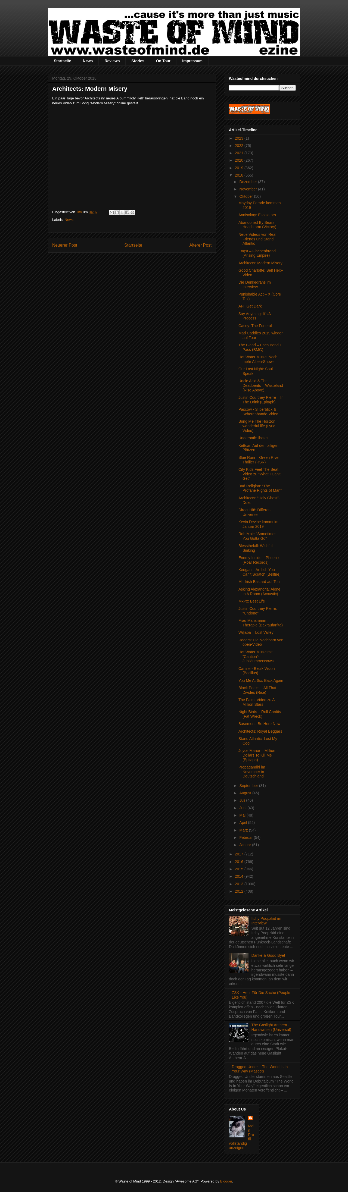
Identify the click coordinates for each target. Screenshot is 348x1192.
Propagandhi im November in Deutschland (251, 772)
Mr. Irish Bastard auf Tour (259, 581)
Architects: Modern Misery (260, 263)
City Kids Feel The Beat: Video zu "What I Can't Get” (259, 474)
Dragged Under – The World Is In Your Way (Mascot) (260, 1069)
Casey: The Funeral (255, 326)
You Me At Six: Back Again (260, 680)
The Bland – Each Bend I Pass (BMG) (259, 347)
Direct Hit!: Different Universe (255, 512)
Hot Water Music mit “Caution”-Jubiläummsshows (256, 656)
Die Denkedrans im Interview (254, 284)
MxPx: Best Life (251, 601)
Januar (245, 845)
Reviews (112, 61)
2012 (239, 891)
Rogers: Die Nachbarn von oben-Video (260, 642)
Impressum (192, 61)
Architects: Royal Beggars (260, 731)
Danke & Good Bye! (268, 955)
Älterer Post (200, 245)
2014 (239, 876)
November (248, 189)
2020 (239, 160)
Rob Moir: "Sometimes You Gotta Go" (257, 536)
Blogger (226, 1181)
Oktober (246, 196)
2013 (239, 884)
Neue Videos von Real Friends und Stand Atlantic (257, 239)
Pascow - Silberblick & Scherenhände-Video (258, 411)
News (88, 61)
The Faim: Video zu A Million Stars (256, 702)
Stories (137, 61)
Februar (246, 837)
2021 (239, 153)
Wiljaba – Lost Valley (256, 632)
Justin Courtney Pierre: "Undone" (257, 610)
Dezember (248, 182)
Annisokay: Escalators (257, 215)
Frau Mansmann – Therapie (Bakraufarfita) (260, 622)
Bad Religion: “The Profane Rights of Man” (260, 488)
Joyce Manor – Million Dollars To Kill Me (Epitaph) (256, 755)
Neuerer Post (64, 245)
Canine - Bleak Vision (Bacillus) (256, 670)
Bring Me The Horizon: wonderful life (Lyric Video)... (257, 426)
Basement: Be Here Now (259, 724)
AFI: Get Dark (250, 306)
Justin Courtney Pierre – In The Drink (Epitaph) (261, 399)
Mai (242, 815)
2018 (239, 175)
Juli (242, 800)
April (243, 822)
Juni (243, 808)
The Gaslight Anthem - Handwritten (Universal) (271, 1027)
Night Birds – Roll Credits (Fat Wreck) (259, 714)
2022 (239, 145)
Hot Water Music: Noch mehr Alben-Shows (257, 359)
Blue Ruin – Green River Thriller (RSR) (259, 459)
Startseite (62, 61)
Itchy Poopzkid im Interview (266, 920)
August (245, 793)
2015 (239, 869)
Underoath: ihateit (253, 438)
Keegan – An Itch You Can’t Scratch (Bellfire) (259, 571)
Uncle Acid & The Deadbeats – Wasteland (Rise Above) (260, 385)
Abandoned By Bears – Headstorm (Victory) (258, 224)
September (249, 785)
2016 (239, 862)
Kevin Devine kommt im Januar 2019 (258, 524)
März (244, 830)
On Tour (163, 61)
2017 (239, 854)
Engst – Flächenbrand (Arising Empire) (257, 253)
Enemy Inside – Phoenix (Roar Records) (258, 560)
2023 (239, 138)
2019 (239, 168)
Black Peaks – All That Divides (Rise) (257, 690)
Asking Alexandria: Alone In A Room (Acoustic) (259, 591)
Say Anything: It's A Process (254, 316)
